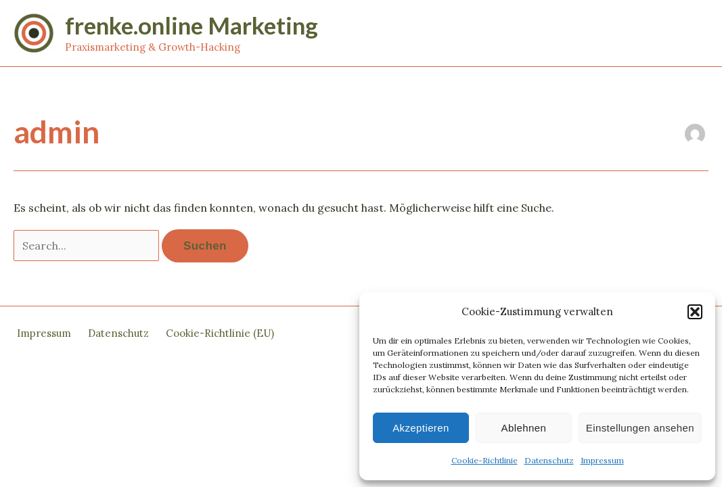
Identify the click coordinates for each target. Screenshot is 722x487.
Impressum (602, 460)
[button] (695, 312)
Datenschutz (549, 460)
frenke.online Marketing (191, 25)
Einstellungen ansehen (640, 428)
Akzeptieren (420, 428)
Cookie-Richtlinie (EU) (220, 333)
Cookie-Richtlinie (484, 460)
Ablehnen (524, 428)
